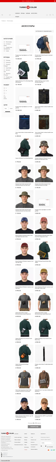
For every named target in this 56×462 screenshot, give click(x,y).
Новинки (17, 13)
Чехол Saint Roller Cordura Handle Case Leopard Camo (43, 133)
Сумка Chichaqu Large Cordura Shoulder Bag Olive (42, 81)
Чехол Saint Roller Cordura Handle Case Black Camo (43, 107)
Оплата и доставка (18, 437)
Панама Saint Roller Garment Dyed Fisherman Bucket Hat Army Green (23, 210)
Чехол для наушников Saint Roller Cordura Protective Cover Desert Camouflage (23, 391)
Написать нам (33, 439)
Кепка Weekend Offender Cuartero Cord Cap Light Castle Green (43, 287)
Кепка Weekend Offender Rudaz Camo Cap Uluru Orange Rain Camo (43, 236)
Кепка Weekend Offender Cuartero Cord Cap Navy (23, 287)
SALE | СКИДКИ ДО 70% (28, 1)
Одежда (28, 13)
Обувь (25, 444)
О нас (32, 437)
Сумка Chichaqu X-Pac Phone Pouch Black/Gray (43, 339)
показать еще (34, 426)
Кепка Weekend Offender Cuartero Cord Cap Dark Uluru (23, 262)
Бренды (23, 13)
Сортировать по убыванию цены (44, 31)
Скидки (17, 16)
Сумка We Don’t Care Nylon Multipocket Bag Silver (41, 390)
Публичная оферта (34, 449)
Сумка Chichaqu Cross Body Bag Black (23, 159)
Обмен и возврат (17, 439)
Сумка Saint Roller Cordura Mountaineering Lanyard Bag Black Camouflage (23, 314)
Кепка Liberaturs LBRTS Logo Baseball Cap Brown (42, 416)
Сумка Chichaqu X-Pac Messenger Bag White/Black (23, 81)
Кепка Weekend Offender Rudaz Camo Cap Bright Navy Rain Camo (23, 236)
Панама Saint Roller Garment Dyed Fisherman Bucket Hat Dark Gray (23, 184)
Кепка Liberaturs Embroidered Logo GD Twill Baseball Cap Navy (24, 416)
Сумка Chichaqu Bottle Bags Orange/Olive (22, 365)
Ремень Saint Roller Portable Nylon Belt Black (43, 365)
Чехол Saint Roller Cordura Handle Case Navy (23, 133)
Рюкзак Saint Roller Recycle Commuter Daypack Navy (41, 56)
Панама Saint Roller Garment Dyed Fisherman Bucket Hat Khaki (43, 184)
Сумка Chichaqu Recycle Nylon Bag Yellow (43, 262)
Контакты (32, 442)
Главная (4, 20)
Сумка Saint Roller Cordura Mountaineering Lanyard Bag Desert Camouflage (43, 314)
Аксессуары (34, 13)
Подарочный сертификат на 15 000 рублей (24, 56)
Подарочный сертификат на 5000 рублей (43, 210)
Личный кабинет (17, 442)
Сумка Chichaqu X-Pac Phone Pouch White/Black (24, 339)
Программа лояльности (18, 444)
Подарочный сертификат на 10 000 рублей (24, 107)
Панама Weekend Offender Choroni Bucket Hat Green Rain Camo (43, 159)
